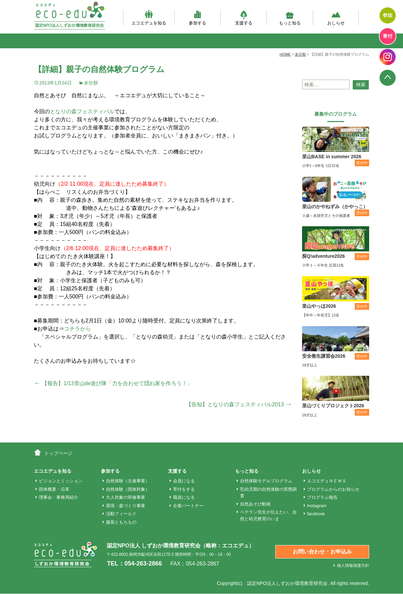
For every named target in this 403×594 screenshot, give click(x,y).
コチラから (77, 329)
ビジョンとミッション (60, 480)
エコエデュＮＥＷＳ (326, 480)
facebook (316, 513)
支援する (243, 17)
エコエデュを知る (148, 17)
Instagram (317, 505)
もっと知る (290, 17)
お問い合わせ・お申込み (322, 551)
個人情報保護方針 (353, 565)
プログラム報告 (322, 497)
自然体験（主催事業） (128, 480)
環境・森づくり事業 (125, 505)
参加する (197, 17)
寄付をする (184, 489)
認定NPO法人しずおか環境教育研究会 (287, 583)
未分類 (91, 82)
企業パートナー (188, 505)
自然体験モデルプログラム (266, 480)
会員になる (184, 480)
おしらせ (336, 17)
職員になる (184, 497)
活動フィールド (121, 513)
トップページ (58, 453)
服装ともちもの (121, 522)
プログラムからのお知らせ (333, 489)
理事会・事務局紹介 (58, 497)
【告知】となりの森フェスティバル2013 (239, 404)
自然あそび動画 (255, 504)
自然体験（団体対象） (128, 489)
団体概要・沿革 (54, 489)
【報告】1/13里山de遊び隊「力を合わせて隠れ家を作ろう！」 (113, 383)
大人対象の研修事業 (125, 497)
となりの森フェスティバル (82, 111)
